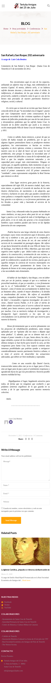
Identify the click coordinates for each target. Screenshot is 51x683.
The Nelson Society (9, 645)
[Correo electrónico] (11, 422)
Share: (20, 439)
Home (5, 29)
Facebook (8, 602)
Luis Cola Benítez (15, 419)
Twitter (7, 605)
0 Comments (38, 436)
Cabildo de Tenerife (9, 636)
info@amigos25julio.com (13, 671)
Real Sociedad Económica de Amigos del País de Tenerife (23, 642)
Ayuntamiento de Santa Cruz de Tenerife (17, 619)
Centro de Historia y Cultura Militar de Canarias (20, 625)
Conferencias (35, 29)
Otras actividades (19, 29)
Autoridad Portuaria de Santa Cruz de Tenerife (19, 622)
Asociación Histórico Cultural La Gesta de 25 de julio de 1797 (25, 639)
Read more (26, 580)
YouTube (7, 608)
